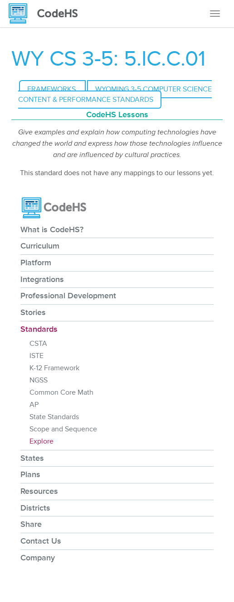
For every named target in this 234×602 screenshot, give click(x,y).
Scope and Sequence (63, 429)
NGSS (38, 380)
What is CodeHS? (51, 229)
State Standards (54, 416)
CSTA (38, 343)
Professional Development (68, 296)
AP (34, 404)
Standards (39, 329)
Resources (39, 491)
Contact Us (40, 541)
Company (37, 558)
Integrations (42, 279)
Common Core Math (61, 392)
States (32, 458)
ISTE (36, 355)
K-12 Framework (54, 368)
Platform (35, 263)
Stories (33, 312)
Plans (30, 474)
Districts (35, 508)
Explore (41, 441)
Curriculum (39, 246)
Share (31, 524)
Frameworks (52, 89)
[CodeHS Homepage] (46, 13)
